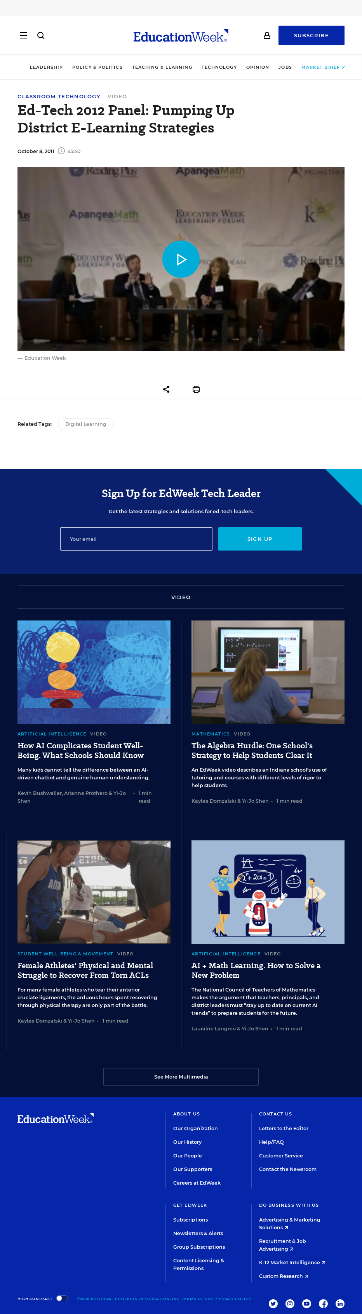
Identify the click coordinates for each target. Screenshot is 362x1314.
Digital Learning (85, 424)
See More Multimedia (181, 1077)
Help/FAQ (271, 1142)
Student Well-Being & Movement (65, 954)
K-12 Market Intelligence (292, 1262)
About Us (186, 1114)
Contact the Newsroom (288, 1169)
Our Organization (195, 1128)
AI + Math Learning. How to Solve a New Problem (256, 970)
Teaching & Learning (155, 67)
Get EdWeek (190, 1205)
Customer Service (281, 1156)
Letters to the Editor (283, 1128)
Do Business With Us (289, 1205)
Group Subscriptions (199, 1247)
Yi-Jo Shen (255, 801)
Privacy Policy (232, 1299)
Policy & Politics (90, 67)
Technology (212, 67)
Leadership (39, 67)
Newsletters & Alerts (198, 1233)
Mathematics (210, 734)
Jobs (278, 67)
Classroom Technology (59, 96)
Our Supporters (192, 1169)
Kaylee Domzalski (213, 801)
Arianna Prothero (86, 793)
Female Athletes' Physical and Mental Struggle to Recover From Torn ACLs (85, 970)
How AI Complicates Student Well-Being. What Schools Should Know (80, 750)
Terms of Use (197, 1299)
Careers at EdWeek (197, 1183)
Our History (187, 1142)
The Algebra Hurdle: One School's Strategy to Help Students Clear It (252, 750)
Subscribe (311, 36)
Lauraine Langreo (213, 1029)
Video (117, 96)
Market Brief (316, 67)
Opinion (251, 67)
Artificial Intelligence (51, 734)
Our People (187, 1156)
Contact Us (275, 1114)
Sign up (260, 539)
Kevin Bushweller (39, 793)
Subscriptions (190, 1220)
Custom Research (283, 1276)
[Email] (136, 539)
